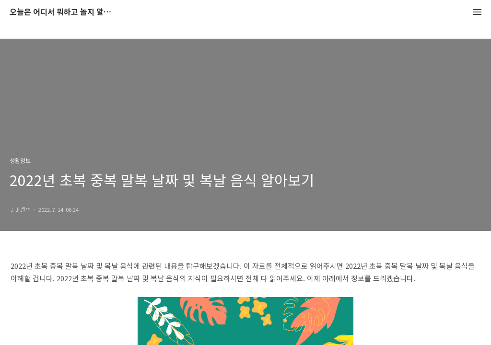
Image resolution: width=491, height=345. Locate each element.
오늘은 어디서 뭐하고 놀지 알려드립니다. (62, 12)
